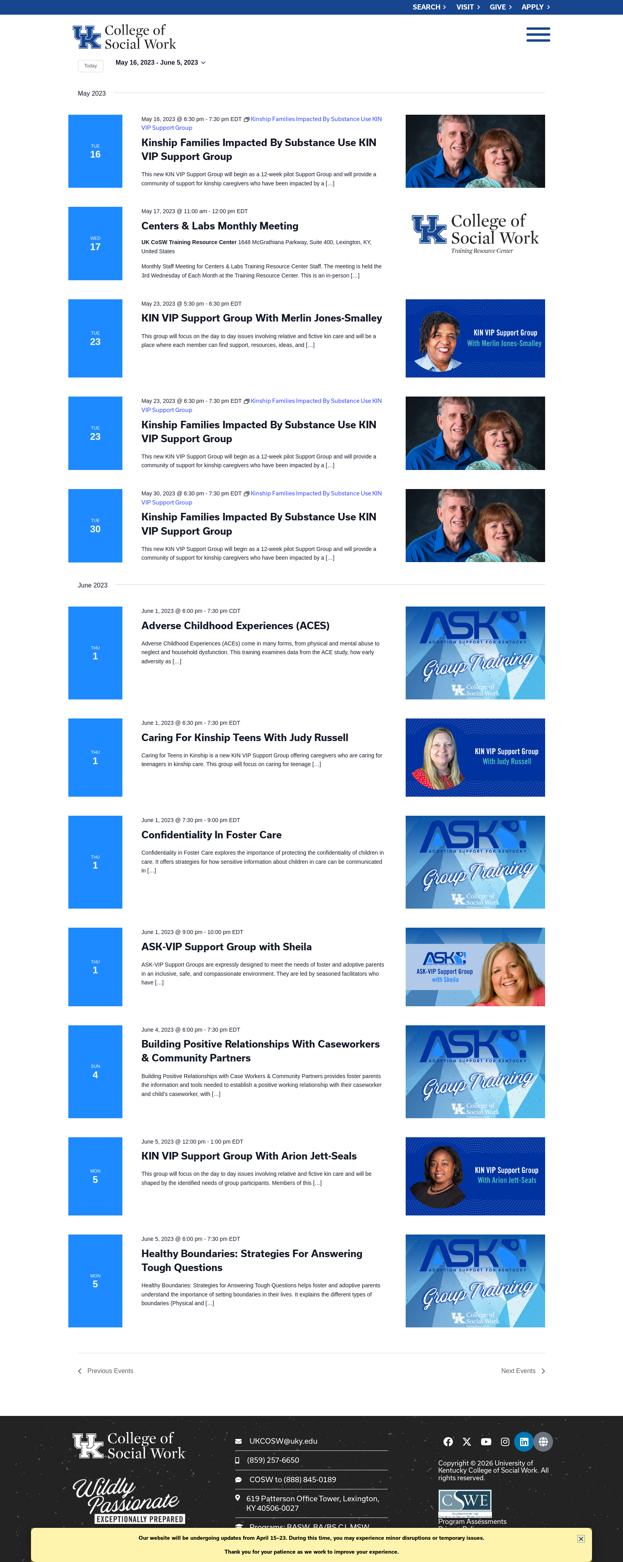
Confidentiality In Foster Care (211, 834)
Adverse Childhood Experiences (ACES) (235, 625)
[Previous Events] (106, 1371)
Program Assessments (472, 1521)
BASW (298, 1527)
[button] (581, 1539)
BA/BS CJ (329, 1527)
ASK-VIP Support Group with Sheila (226, 946)
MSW (359, 1527)
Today (90, 66)
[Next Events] (523, 1371)
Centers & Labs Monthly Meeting (219, 225)
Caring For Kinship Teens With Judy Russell (244, 737)
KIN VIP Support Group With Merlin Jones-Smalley (261, 318)
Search (427, 7)
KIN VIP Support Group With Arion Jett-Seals (249, 1155)
